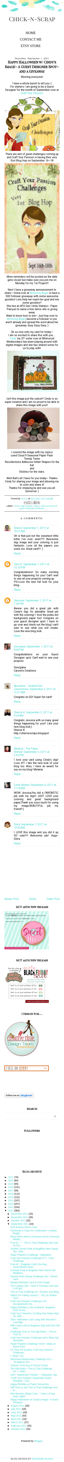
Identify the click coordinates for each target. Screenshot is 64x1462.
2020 (11, 1180)
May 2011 (16, 1415)
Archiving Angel (39, 293)
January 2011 (18, 1429)
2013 (11, 1204)
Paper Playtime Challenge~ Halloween (30, 1254)
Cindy (13, 338)
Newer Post (11, 899)
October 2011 (18, 1220)
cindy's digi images (23, 506)
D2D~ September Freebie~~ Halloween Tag (33, 1374)
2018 (11, 1187)
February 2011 (19, 1425)
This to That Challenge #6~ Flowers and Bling (34, 1291)
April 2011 (16, 1419)
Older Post (53, 899)
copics (36, 506)
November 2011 (20, 1217)
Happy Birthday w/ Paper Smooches (29, 1384)
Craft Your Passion (32, 93)
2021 (11, 1177)
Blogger (38, 1441)
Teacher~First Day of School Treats (29, 1365)
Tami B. (18, 564)
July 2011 (16, 1409)
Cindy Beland (21, 785)
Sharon (18, 528)
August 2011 (18, 1405)
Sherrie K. (19, 712)
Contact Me (30, 39)
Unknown (19, 600)
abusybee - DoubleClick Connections (28, 687)
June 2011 (17, 1412)
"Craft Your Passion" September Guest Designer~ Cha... (30, 1379)
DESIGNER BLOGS (42, 1458)
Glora (17, 824)
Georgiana (20, 646)
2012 (11, 1207)
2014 (11, 1200)
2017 (11, 1190)
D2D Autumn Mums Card (23, 1227)
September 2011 (20, 1224)
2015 (11, 1197)
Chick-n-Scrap (32, 19)
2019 (11, 1183)
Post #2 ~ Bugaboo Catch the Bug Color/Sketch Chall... (28, 1265)
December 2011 (20, 1213)
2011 (11, 1210)
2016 (11, 1193)
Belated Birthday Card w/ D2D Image (30, 1282)
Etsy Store (31, 46)
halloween (39, 508)
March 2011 (17, 1422)
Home (31, 33)
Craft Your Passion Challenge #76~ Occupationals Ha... (29, 1302)
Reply (17, 553)
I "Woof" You (17, 1356)
